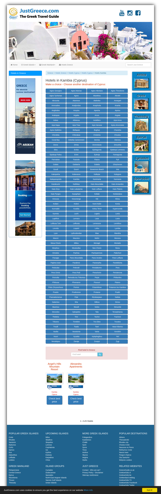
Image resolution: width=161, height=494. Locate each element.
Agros (76, 96)
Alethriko (96, 101)
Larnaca (76, 219)
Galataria (76, 164)
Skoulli (76, 307)
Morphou (55, 248)
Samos (11, 450)
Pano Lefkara (117, 258)
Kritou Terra (97, 209)
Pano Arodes (97, 258)
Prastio (55, 292)
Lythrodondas (76, 233)
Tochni (96, 317)
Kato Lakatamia (76, 189)
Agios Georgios (56, 91)
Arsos (97, 115)
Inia (117, 169)
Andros (85, 452)
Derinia (97, 140)
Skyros (85, 455)
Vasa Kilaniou (117, 327)
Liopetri (76, 228)
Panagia (55, 258)
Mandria (117, 233)
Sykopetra (76, 312)
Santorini (12, 442)
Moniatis (117, 243)
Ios (47, 450)
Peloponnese (14, 470)
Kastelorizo (86, 440)
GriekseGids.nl (125, 473)
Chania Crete (124, 445)
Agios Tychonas (56, 96)
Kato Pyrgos (56, 194)
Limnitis (56, 228)
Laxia (117, 219)
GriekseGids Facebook (128, 483)
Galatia (97, 164)
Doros (55, 145)
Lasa (97, 219)
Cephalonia (50, 447)
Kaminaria (97, 179)
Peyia (97, 277)
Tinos (84, 450)
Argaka (76, 115)
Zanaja (76, 341)
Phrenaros (76, 282)
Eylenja (97, 155)
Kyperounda (117, 209)
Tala (97, 312)
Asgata (117, 115)
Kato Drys (55, 189)
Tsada (76, 327)
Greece (50, 73)
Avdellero (97, 120)
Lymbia (117, 228)
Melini (97, 238)
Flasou (97, 160)
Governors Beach (97, 169)
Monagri (97, 243)
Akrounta (55, 101)
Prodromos (76, 292)
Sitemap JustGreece (90, 475)
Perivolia (55, 277)
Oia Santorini (124, 457)
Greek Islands (28, 65)
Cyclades (49, 470)
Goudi (55, 169)
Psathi (117, 292)
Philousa (55, 282)
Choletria (96, 135)
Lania (117, 214)
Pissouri (97, 282)
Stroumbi (117, 307)
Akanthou (97, 96)
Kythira (48, 452)
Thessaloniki (124, 440)
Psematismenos (55, 297)
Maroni (55, 238)
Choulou (117, 135)
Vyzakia (76, 336)
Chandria (117, 130)
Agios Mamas (76, 91)
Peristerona (117, 273)
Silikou (96, 302)
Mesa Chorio (56, 243)
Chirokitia (55, 135)
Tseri (97, 327)
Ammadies (56, 105)
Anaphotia (97, 105)
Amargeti (117, 101)
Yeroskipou (55, 341)
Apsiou (117, 110)
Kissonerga (76, 199)
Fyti (117, 160)
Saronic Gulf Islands (53, 480)
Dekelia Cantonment (76, 140)
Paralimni (76, 263)
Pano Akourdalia (76, 258)
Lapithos (55, 219)
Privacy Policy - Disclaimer (92, 473)
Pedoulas (55, 268)
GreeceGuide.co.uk (126, 470)
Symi (84, 445)
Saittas (117, 297)
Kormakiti (55, 209)
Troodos (117, 322)
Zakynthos (13, 455)
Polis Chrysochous (55, 287)
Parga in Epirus (125, 455)
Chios (48, 460)
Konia (117, 204)
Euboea (49, 455)
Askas (55, 120)
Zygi (117, 341)
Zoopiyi (97, 341)
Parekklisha (117, 263)
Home (14, 65)
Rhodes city (123, 442)
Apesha (97, 110)
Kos (10, 452)
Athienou (76, 120)
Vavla (97, 332)
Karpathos (50, 457)
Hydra (84, 460)
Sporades (49, 475)
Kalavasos (76, 174)
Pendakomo (97, 268)
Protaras (97, 292)
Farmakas (56, 160)
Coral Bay (55, 140)
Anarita (117, 105)
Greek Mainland (47, 65)
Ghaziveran (117, 164)
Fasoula (76, 160)
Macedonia (13, 478)
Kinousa (56, 199)
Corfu (11, 447)
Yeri (117, 336)
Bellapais (76, 130)
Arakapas (55, 115)
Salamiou (55, 302)
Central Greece (15, 473)
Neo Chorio (96, 248)
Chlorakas (76, 135)
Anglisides (56, 110)
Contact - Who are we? (91, 470)
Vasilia (55, 332)
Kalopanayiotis (55, 179)
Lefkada (12, 457)
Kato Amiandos (117, 184)
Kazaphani (76, 194)
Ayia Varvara (97, 125)
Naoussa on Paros (126, 447)
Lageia (97, 214)
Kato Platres (117, 189)
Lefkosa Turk (56, 223)
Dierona (117, 140)
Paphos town (56, 263)
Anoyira (76, 110)
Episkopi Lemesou (117, 150)
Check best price (54, 400)
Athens (122, 437)
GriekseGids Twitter (127, 485)
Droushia (117, 145)
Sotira (97, 307)
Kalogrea (117, 174)
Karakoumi (55, 184)
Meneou (117, 238)
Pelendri (76, 268)
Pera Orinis (55, 273)
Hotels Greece (66, 65)
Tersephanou (117, 312)
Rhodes (12, 440)
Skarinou (55, 307)
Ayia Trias (76, 125)
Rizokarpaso (97, 297)
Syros (84, 447)
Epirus (11, 475)
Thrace (11, 480)
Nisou (117, 248)
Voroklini (117, 332)
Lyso (55, 233)
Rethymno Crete (125, 450)
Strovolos (55, 312)
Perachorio (97, 273)
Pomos (76, 287)
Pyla (76, 297)
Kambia (76, 179)
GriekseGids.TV (125, 480)
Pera (117, 268)
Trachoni (117, 317)
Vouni (55, 336)
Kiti (97, 199)
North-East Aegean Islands (56, 478)
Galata (55, 164)
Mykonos (12, 445)
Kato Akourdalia (97, 184)
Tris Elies (96, 322)
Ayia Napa (56, 125)
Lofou (97, 228)
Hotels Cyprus (74, 73)
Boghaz (97, 130)
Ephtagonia (96, 150)
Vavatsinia (76, 332)
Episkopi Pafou (56, 155)
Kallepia (97, 174)
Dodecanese (51, 473)
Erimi (76, 155)
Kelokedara (117, 194)
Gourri (76, 169)
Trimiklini (76, 322)
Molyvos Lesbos (125, 460)
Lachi (76, 214)
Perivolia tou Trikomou (76, 277)
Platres (117, 282)
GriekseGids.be (125, 475)
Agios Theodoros (117, 91)
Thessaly (12, 483)
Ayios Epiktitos (56, 130)
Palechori (117, 253)
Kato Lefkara (97, 189)
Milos (48, 437)
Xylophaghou (97, 336)
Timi (76, 317)
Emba (76, 150)
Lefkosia (76, 223)
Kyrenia (56, 214)
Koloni (76, 204)
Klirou (117, 199)
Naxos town (123, 452)
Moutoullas (76, 248)
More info (88, 490)
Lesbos (11, 460)
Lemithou (117, 223)
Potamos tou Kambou (117, 287)
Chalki (84, 442)
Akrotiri (117, 96)
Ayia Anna (118, 120)
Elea (55, 150)
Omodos (55, 253)
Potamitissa (97, 287)
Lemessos (97, 223)
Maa (97, 233)
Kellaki (96, 194)
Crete (11, 437)
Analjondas (76, 105)
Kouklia (76, 209)
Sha (76, 302)
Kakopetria (55, 174)
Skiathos (49, 440)
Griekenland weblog (127, 478)
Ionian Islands (51, 483)
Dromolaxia (96, 145)
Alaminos (76, 101)
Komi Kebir (97, 204)
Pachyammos (97, 253)
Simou (117, 302)
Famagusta (117, 155)
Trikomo (56, 322)
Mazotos (76, 238)
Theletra (55, 317)
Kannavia (117, 179)
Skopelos (49, 442)
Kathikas (76, 184)
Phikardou (118, 277)
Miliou (76, 243)
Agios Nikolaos (97, 91)
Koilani (55, 204)
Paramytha (97, 263)
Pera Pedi (76, 273)
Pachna (76, 253)
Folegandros (87, 437)
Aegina (85, 457)
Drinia (76, 145)
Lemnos (49, 445)
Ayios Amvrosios (117, 125)
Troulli (55, 327)
